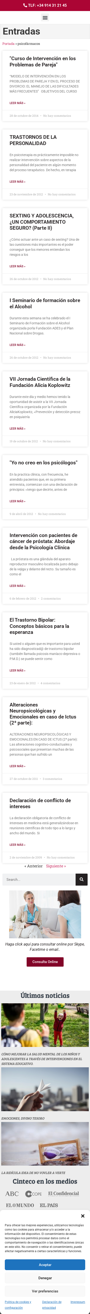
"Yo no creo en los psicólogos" (44, 463)
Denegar (45, 1278)
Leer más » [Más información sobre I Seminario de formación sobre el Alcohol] (17, 345)
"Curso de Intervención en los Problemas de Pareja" (43, 61)
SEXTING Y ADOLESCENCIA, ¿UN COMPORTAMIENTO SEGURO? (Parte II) (42, 222)
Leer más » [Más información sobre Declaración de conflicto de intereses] (17, 845)
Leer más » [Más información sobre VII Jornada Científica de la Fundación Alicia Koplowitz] (17, 428)
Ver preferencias (45, 1291)
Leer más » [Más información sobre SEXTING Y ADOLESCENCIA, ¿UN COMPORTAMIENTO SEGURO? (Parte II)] (17, 266)
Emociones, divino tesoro (22, 1118)
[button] (82, 1216)
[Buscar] (82, 880)
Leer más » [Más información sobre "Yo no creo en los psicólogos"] (17, 501)
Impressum (78, 1302)
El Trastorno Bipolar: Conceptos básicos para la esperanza (39, 626)
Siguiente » (56, 865)
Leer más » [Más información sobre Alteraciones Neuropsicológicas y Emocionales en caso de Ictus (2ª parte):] (17, 766)
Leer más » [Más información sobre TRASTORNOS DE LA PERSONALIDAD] (17, 181)
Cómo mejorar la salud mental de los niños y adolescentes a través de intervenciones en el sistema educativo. (41, 1059)
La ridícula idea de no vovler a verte (33, 1172)
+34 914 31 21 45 (52, 5)
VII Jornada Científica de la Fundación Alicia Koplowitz (40, 382)
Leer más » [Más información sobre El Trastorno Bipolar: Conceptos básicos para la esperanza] (17, 670)
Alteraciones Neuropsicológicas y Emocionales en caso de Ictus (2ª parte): (43, 714)
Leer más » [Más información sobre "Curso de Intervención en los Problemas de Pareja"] (17, 103)
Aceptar (45, 1265)
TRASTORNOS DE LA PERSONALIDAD (33, 140)
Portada (8, 43)
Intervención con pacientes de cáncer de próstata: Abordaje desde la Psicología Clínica (43, 541)
